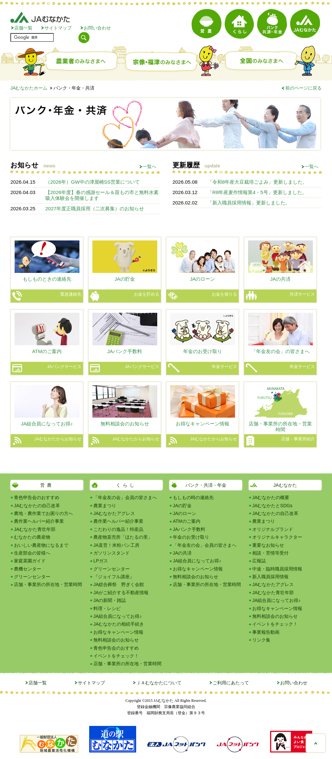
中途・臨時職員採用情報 (277, 568)
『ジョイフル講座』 (113, 576)
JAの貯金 (182, 505)
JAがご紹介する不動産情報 (120, 592)
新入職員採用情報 (270, 576)
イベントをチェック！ (116, 655)
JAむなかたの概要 (270, 497)
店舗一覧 (23, 28)
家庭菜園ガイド (30, 560)
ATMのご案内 (186, 521)
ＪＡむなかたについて (159, 682)
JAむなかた (285, 485)
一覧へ (149, 166)
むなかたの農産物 (32, 537)
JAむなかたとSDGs (272, 505)
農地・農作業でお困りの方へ (43, 513)
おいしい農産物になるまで (41, 545)
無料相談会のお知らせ (116, 640)
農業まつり (104, 505)
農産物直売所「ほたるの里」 (122, 537)
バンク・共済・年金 (205, 485)
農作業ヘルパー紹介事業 (39, 521)
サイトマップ (58, 28)
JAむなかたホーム (28, 88)
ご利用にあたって (231, 682)
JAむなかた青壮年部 (34, 529)
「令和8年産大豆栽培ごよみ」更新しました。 (258, 182)
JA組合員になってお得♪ (117, 616)
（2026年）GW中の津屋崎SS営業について (92, 182)
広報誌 (259, 560)
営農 (47, 485)
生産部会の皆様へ (32, 553)
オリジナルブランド (272, 529)
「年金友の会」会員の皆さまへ (125, 497)
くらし (126, 485)
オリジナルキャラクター (277, 537)
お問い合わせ (97, 28)
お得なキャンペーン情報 (118, 632)
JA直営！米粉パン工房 (116, 545)
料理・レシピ (107, 608)
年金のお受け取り (191, 537)
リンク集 (261, 640)
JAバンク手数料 (189, 529)
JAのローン (184, 513)
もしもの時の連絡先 (193, 497)
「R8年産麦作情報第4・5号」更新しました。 (257, 192)
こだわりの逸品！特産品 (118, 529)
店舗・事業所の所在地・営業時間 (48, 584)
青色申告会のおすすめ (36, 497)
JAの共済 (182, 553)
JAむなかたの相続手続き (118, 624)
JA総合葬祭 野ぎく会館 (118, 584)
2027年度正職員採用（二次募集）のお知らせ (94, 208)
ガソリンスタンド (111, 553)
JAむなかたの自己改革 (37, 505)
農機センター (27, 568)
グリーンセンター (32, 576)
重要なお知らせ (268, 545)
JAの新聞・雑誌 (109, 600)
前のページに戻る (303, 88)
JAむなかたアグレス (114, 513)
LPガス (100, 560)
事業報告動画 (265, 632)
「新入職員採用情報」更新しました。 (249, 202)
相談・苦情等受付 (270, 553)
